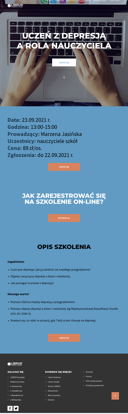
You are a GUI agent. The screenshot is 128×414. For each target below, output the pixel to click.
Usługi (49, 9)
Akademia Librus (17, 382)
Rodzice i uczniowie (78, 9)
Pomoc (89, 376)
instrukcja (64, 218)
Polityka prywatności (95, 385)
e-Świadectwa (16, 391)
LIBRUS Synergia (17, 377)
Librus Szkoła (53, 382)
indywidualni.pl (16, 395)
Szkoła (59, 9)
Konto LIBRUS (54, 386)
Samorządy (100, 9)
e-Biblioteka (15, 400)
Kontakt (115, 9)
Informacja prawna (94, 381)
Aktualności (53, 391)
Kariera (51, 400)
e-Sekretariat (16, 386)
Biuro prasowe (54, 395)
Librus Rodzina (54, 377)
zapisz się (64, 62)
